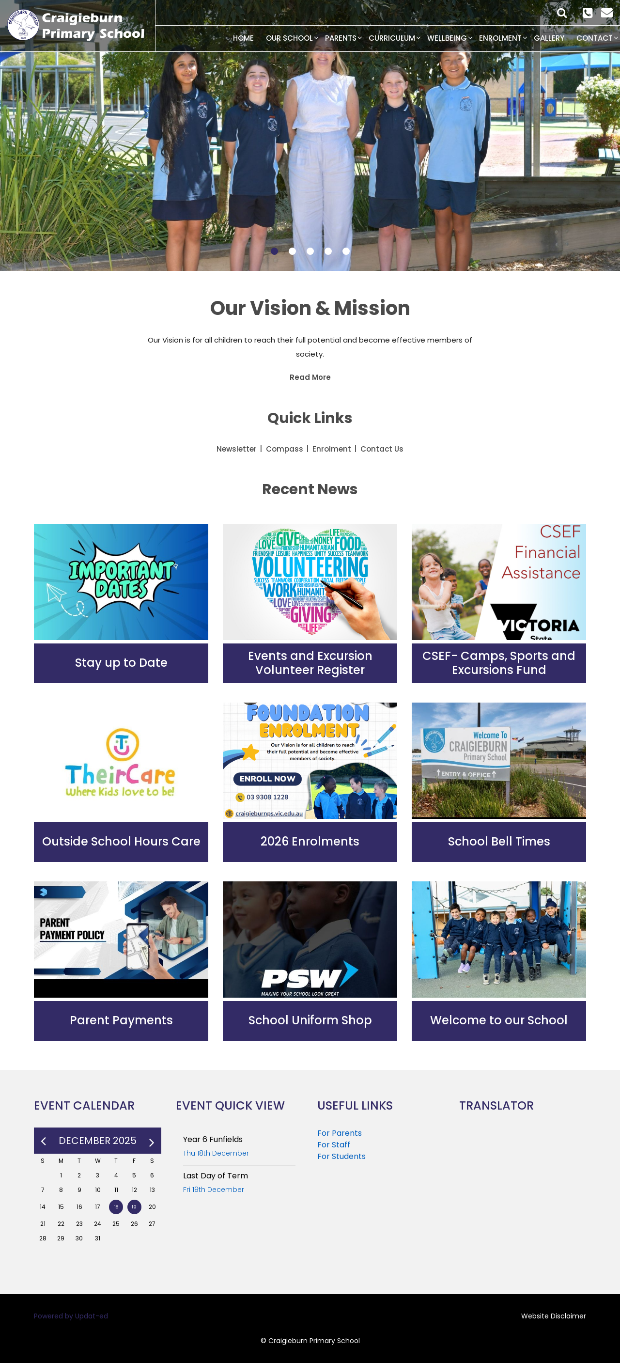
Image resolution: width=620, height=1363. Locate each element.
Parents (340, 38)
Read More (310, 377)
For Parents (339, 1133)
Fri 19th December (213, 1189)
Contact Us (381, 449)
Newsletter (237, 449)
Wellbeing (447, 38)
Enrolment (500, 38)
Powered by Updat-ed (71, 1316)
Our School (289, 38)
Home (243, 38)
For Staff (333, 1144)
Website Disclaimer (553, 1316)
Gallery (549, 38)
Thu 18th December (216, 1153)
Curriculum (392, 38)
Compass (284, 449)
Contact (594, 38)
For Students (341, 1156)
